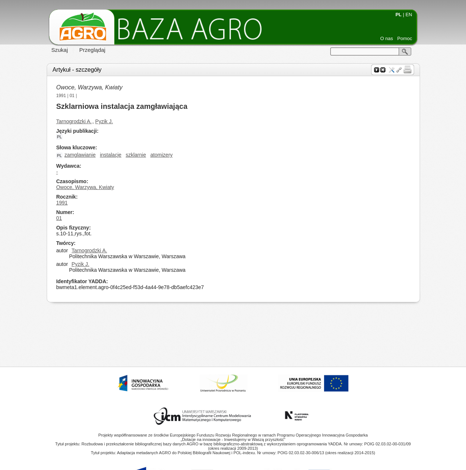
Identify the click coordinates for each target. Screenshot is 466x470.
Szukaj (59, 50)
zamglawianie (80, 155)
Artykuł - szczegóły (77, 70)
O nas (386, 38)
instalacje (110, 155)
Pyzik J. (104, 121)
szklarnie (136, 155)
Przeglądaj (92, 50)
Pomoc (404, 38)
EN (408, 14)
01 (72, 95)
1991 (61, 95)
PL (398, 14)
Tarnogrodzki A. (74, 121)
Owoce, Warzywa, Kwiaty (89, 87)
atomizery (161, 155)
